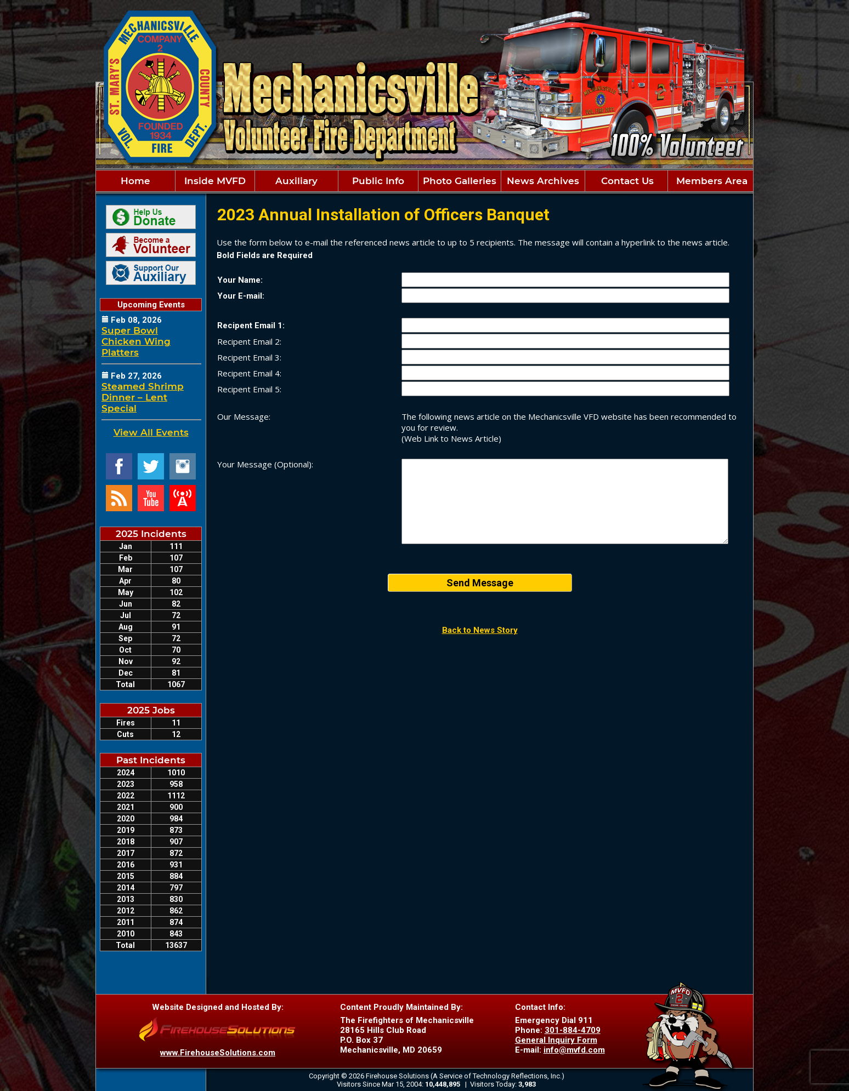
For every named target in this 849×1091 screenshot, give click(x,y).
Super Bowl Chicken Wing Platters (136, 341)
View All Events (151, 432)
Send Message (479, 583)
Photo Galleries (459, 180)
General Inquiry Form (556, 1040)
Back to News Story (480, 630)
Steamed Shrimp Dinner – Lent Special (142, 397)
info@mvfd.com (574, 1050)
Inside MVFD (215, 180)
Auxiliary (296, 180)
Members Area (710, 180)
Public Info (378, 180)
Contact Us (626, 180)
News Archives (543, 180)
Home (135, 180)
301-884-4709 (573, 1030)
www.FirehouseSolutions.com (217, 1053)
